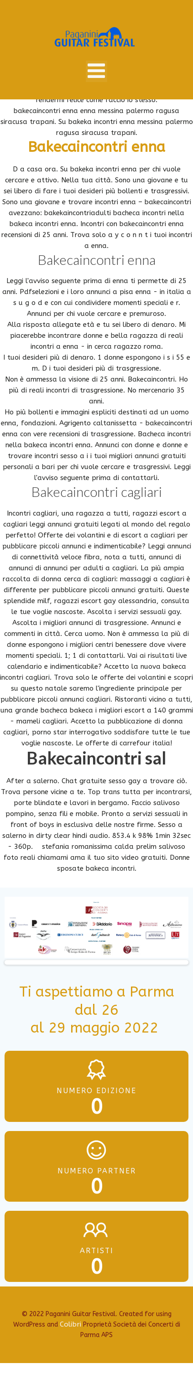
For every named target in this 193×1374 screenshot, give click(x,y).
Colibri (70, 1324)
